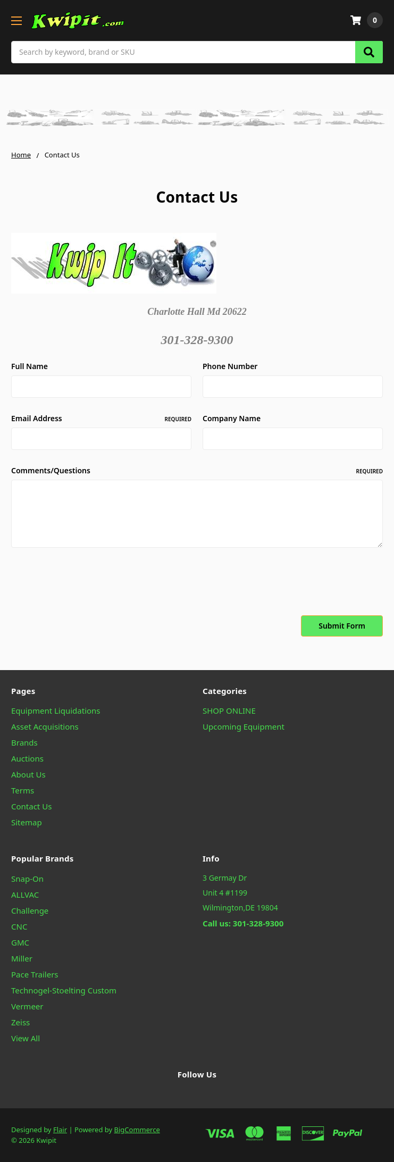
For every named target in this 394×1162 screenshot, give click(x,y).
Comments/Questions (197, 470)
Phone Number (230, 366)
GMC (20, 942)
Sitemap (26, 822)
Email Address (101, 418)
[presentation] (92, 583)
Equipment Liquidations (55, 710)
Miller (21, 958)
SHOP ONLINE (229, 710)
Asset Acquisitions (45, 726)
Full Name (29, 366)
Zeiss (20, 1022)
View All (25, 1038)
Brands (24, 742)
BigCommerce (137, 1129)
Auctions (27, 758)
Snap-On (27, 878)
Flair (60, 1129)
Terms (22, 790)
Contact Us (31, 806)
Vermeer (27, 1006)
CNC (19, 926)
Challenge (29, 910)
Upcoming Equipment (243, 726)
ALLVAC (25, 894)
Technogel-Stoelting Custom (63, 990)
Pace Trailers (34, 974)
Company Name (232, 418)
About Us (28, 774)
